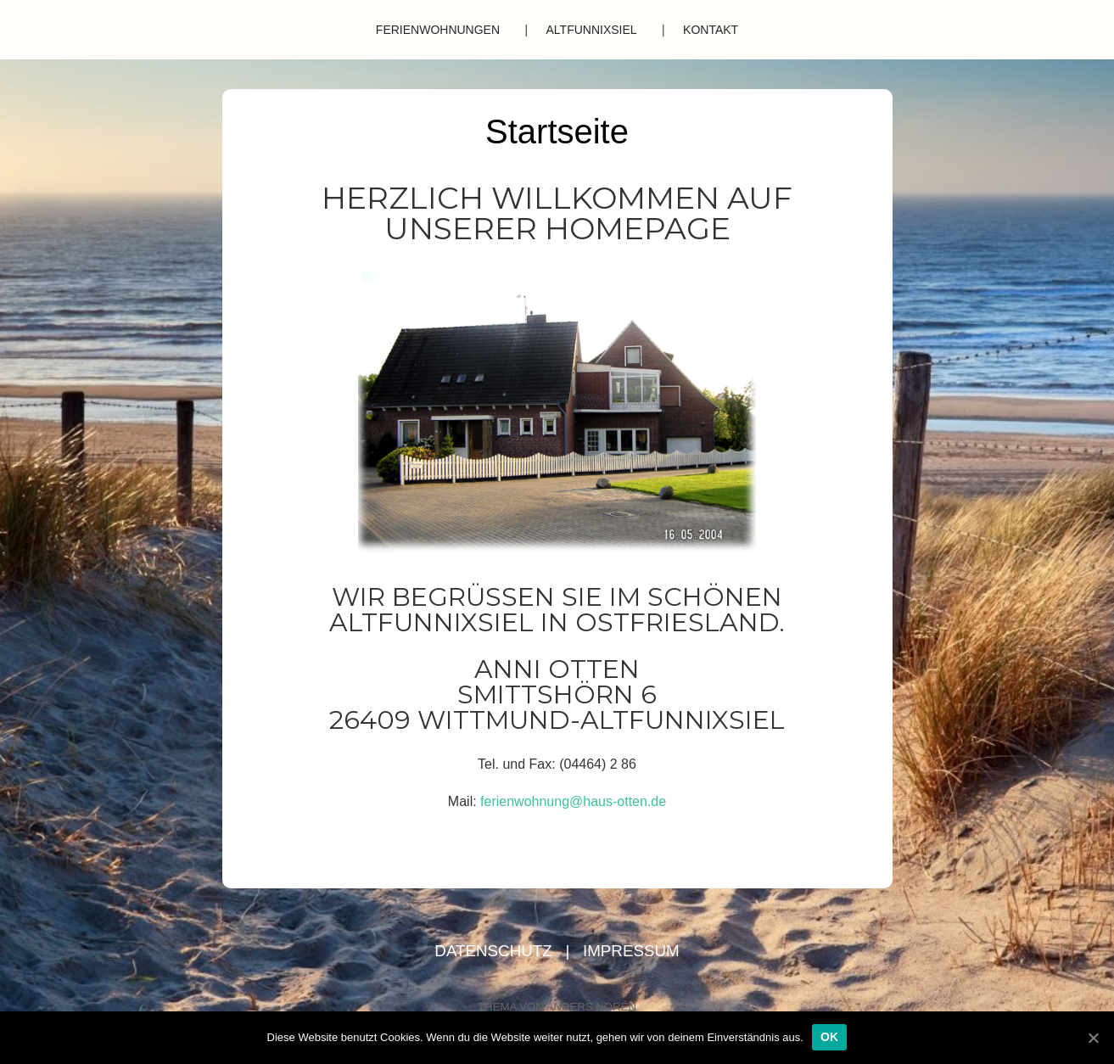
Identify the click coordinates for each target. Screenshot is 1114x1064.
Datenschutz (495, 951)
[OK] (1092, 1037)
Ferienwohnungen (438, 29)
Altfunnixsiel (591, 29)
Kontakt (710, 29)
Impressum (631, 951)
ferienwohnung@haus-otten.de (573, 801)
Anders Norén (591, 1006)
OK (829, 1037)
